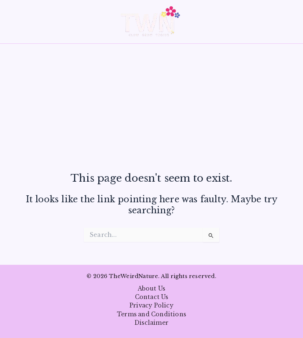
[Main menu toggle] (16, 22)
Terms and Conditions (151, 314)
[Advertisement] (151, 118)
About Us (151, 288)
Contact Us (151, 296)
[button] (292, 21)
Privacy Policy (151, 305)
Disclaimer (151, 322)
